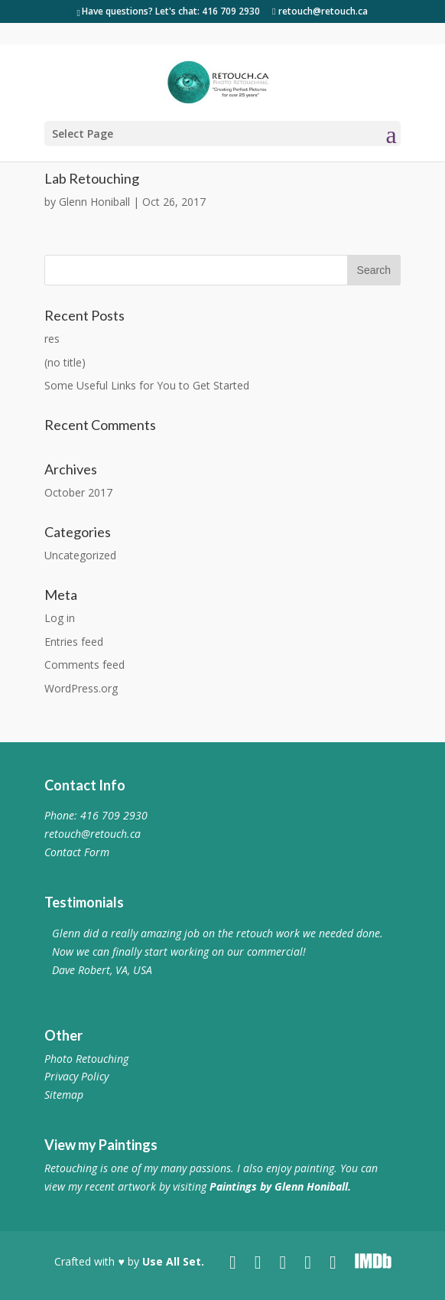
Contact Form (76, 852)
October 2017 (78, 492)
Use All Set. (173, 1261)
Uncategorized (80, 555)
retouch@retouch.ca (92, 833)
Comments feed (84, 664)
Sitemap (63, 1094)
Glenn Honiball (94, 201)
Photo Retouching (86, 1058)
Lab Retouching (91, 178)
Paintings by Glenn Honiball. (280, 1186)
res (52, 338)
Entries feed (73, 641)
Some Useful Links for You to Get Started (146, 385)
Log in (59, 618)
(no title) (65, 362)
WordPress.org (81, 688)
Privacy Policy (76, 1076)
